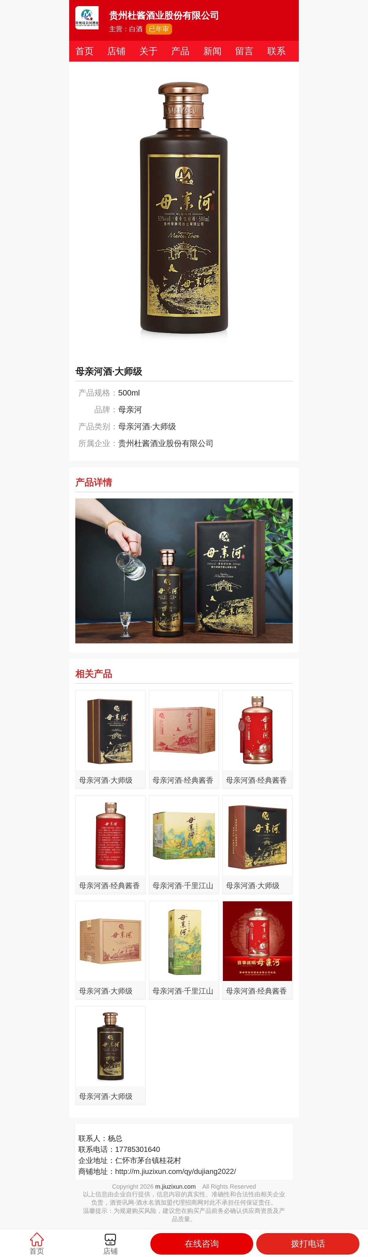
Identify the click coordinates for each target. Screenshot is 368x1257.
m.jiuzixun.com (175, 1186)
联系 (276, 51)
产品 (180, 51)
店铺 (116, 51)
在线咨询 (202, 1243)
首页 (84, 51)
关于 (148, 51)
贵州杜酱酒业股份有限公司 (166, 443)
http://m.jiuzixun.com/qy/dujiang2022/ (175, 1171)
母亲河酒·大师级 (147, 426)
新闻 (212, 51)
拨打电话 (308, 1243)
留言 (244, 51)
